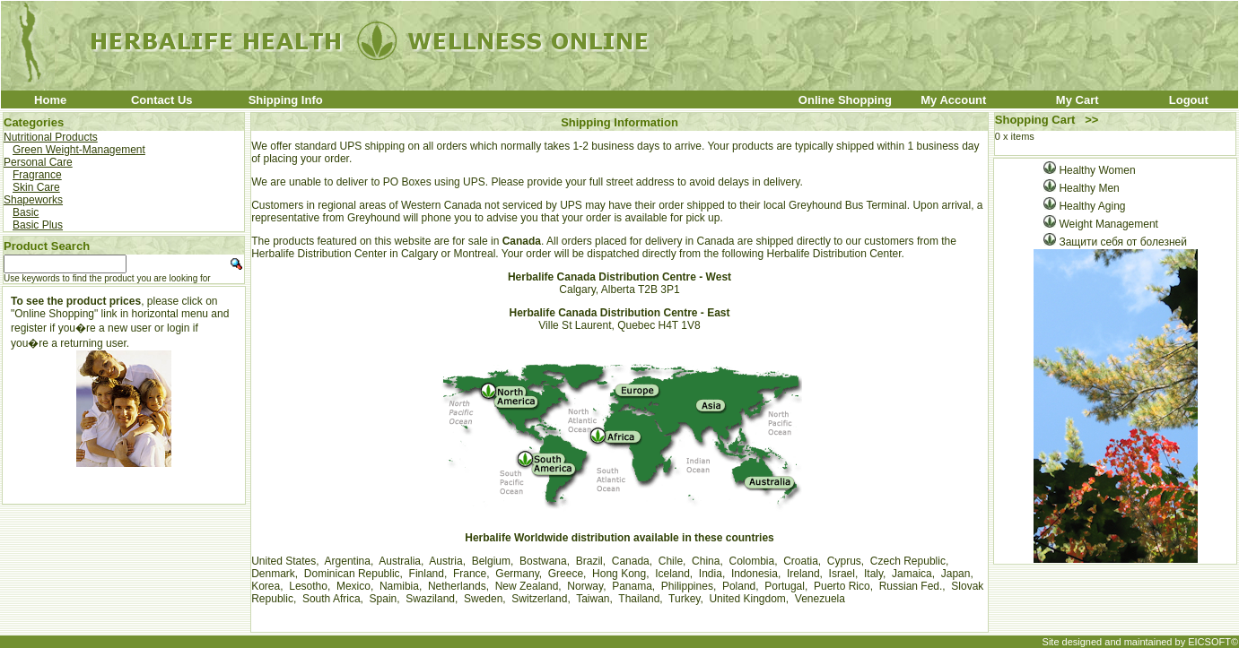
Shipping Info (286, 100)
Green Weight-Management (79, 149)
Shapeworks (33, 200)
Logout (1188, 100)
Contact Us (162, 100)
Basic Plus (38, 225)
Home (50, 100)
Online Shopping (845, 100)
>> (1091, 119)
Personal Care (38, 162)
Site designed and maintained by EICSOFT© (1140, 641)
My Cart (1077, 100)
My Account (953, 100)
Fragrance (37, 174)
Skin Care (36, 187)
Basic (26, 212)
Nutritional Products (51, 137)
